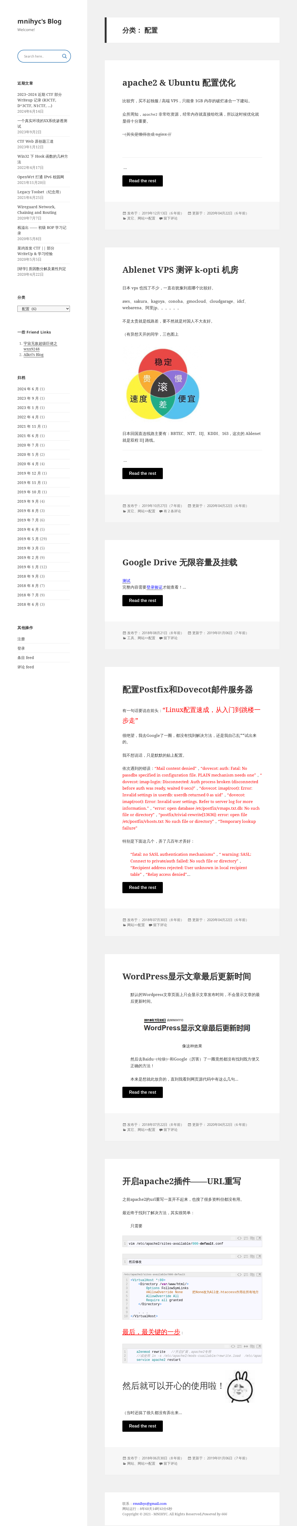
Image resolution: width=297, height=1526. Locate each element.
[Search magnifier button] (64, 56)
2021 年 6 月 (28, 435)
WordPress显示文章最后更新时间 (186, 976)
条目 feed (25, 657)
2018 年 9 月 (28, 576)
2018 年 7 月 (28, 594)
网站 (141, 218)
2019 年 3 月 (28, 548)
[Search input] (41, 56)
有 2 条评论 (172, 511)
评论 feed (25, 666)
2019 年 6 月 (28, 529)
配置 (151, 218)
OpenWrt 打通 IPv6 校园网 (40, 176)
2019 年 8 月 (28, 510)
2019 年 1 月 (28, 566)
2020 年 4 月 (28, 463)
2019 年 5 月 (28, 538)
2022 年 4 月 (28, 416)
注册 (21, 638)
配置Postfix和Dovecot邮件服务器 (187, 689)
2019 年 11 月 (29, 482)
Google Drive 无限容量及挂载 (179, 562)
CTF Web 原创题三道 (35, 141)
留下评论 (171, 218)
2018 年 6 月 (28, 604)
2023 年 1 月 (28, 407)
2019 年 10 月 (29, 491)
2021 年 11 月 (29, 426)
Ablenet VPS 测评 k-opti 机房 (180, 269)
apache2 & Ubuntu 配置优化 (178, 82)
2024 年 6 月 (28, 388)
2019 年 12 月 (29, 473)
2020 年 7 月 (28, 445)
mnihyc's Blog (39, 21)
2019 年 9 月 (28, 501)
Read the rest (142, 181)
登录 (21, 648)
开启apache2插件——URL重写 (181, 1181)
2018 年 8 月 (28, 585)
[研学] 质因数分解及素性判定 (41, 268)
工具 (130, 638)
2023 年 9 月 (28, 398)
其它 (130, 218)
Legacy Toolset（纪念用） (40, 191)
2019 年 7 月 (28, 519)
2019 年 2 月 (28, 557)
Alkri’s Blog (34, 354)
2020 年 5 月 (28, 454)
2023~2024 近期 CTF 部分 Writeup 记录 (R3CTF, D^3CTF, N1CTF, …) (39, 100)
